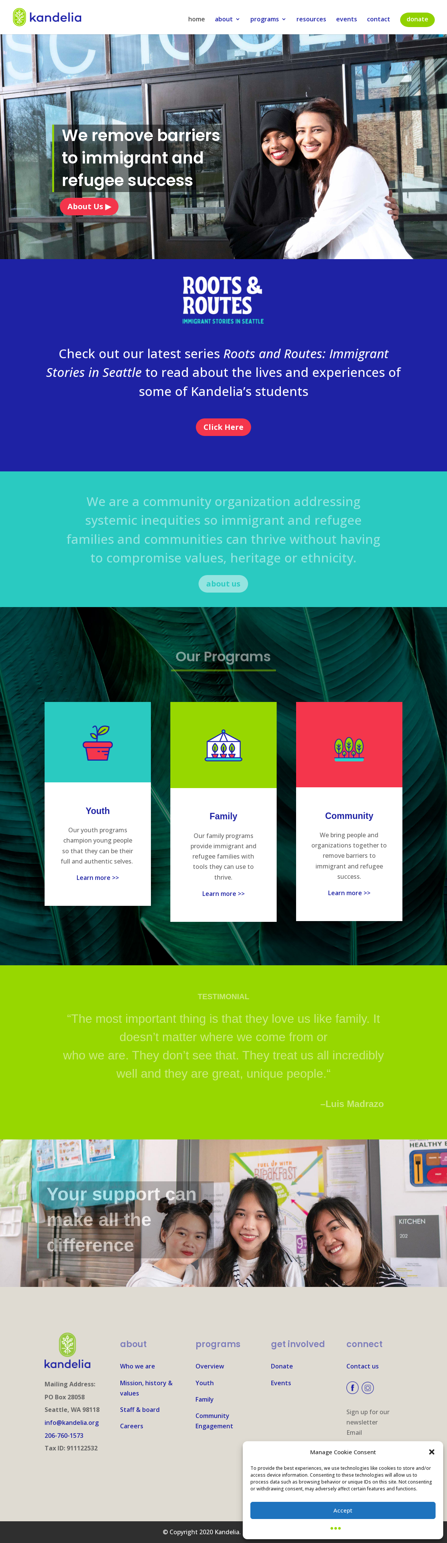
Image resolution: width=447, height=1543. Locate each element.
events (346, 19)
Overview (209, 1366)
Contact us (362, 1366)
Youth (204, 1383)
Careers (131, 1426)
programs (264, 19)
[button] (432, 1452)
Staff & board (140, 1409)
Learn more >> (98, 877)
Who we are (137, 1366)
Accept (342, 1510)
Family (204, 1399)
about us (223, 583)
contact (378, 19)
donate (417, 19)
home (196, 19)
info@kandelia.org (72, 1422)
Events (281, 1383)
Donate (282, 1366)
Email (354, 1432)
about (224, 19)
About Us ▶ (89, 206)
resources (311, 19)
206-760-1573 (64, 1435)
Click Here (223, 427)
